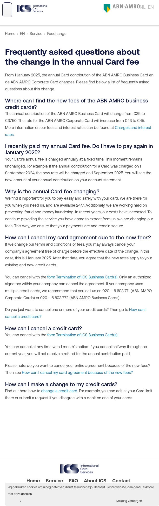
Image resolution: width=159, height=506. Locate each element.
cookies (26, 494)
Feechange (56, 33)
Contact (121, 480)
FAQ (73, 480)
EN (151, 7)
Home (10, 33)
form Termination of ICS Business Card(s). (82, 277)
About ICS (95, 480)
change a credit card (59, 391)
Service (36, 33)
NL (143, 7)
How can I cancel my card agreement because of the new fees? (77, 372)
